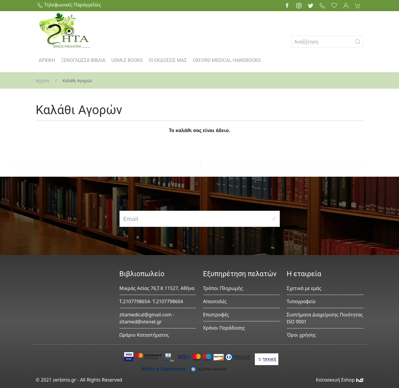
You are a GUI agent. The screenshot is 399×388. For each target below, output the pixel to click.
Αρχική (42, 80)
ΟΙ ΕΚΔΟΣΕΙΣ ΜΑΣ (168, 60)
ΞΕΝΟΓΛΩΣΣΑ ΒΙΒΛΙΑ (83, 60)
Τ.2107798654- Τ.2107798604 (151, 301)
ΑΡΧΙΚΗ (47, 60)
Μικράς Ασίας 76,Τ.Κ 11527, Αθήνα (157, 288)
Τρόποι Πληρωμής (223, 288)
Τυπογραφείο (301, 301)
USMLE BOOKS (127, 60)
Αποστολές (215, 301)
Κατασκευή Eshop (339, 380)
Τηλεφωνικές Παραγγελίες (69, 4)
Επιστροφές (216, 314)
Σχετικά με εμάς (304, 288)
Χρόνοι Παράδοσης (224, 328)
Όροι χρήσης (301, 335)
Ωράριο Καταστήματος (144, 335)
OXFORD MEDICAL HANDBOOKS (227, 60)
